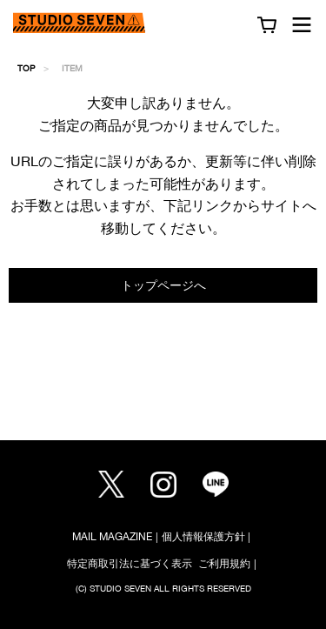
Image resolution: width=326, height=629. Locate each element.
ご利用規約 (224, 563)
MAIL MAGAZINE (112, 536)
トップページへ (163, 285)
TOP (26, 68)
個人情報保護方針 (203, 536)
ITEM (72, 68)
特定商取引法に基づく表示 (129, 563)
